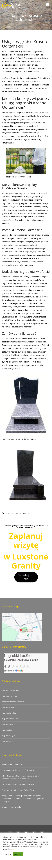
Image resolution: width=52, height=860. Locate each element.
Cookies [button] (7, 854)
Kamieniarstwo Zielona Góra (12, 765)
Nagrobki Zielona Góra (10, 690)
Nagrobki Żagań (8, 724)
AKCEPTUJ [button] (17, 854)
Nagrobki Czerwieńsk (10, 696)
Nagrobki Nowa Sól (9, 707)
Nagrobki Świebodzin (10, 718)
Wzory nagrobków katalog (12, 807)
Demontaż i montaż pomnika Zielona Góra (18, 784)
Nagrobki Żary (7, 730)
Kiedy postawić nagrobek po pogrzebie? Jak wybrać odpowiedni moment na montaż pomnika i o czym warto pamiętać (23, 799)
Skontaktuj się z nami (26, 577)
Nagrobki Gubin (8, 741)
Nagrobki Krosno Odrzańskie (13, 702)
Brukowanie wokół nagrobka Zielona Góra (18, 790)
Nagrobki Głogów (8, 735)
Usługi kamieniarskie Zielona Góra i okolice (18, 770)
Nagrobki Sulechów (9, 713)
